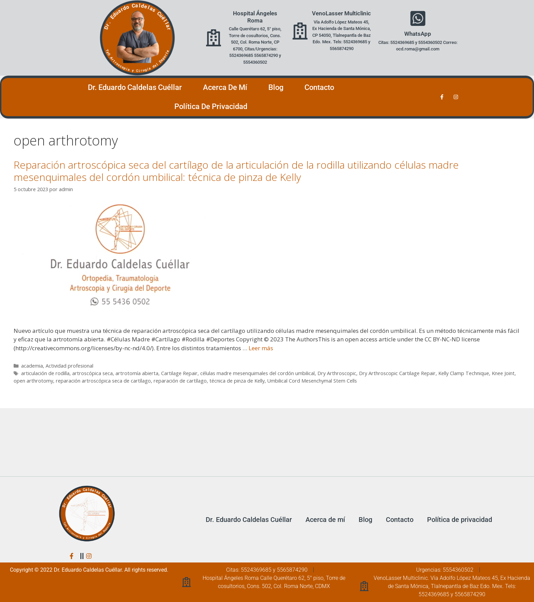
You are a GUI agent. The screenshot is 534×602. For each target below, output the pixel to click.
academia (32, 365)
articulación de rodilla (45, 373)
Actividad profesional (69, 365)
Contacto (319, 87)
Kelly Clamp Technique (463, 373)
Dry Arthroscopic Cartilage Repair (397, 373)
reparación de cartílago (180, 380)
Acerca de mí (225, 87)
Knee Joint (503, 373)
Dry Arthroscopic (336, 373)
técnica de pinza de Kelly (237, 380)
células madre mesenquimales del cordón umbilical (257, 373)
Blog (275, 87)
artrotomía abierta (136, 373)
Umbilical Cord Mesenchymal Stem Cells (312, 380)
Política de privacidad (210, 106)
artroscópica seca (92, 373)
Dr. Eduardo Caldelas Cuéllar (135, 87)
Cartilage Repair (179, 373)
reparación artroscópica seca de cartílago (103, 380)
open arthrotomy (33, 380)
